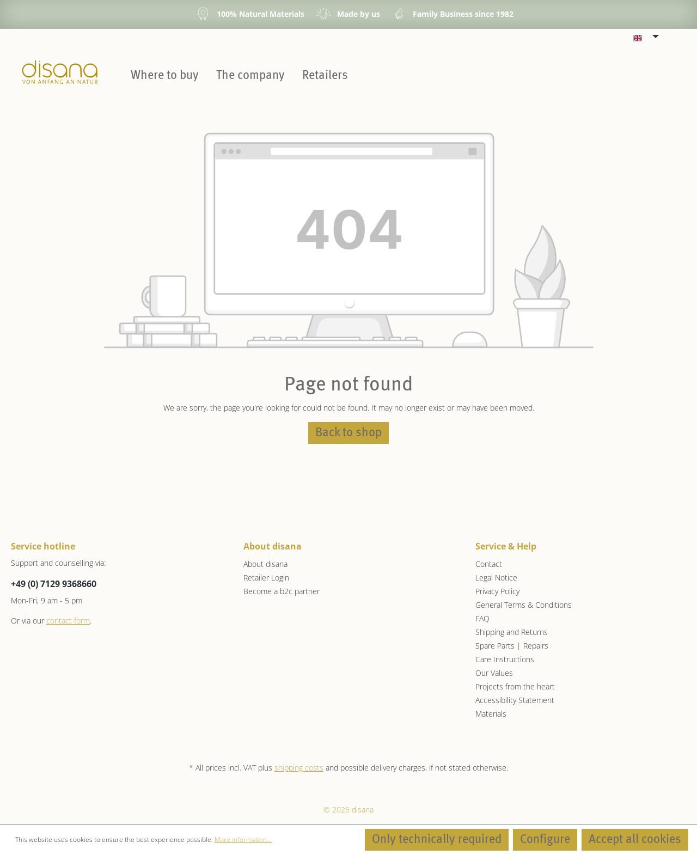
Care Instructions (504, 659)
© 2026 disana (348, 809)
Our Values (494, 673)
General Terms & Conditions (523, 605)
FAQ (482, 618)
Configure (545, 840)
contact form (68, 620)
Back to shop (348, 433)
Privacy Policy (497, 591)
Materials (490, 714)
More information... (243, 839)
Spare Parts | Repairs (511, 645)
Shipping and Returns (511, 632)
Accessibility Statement (514, 700)
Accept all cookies (635, 840)
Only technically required (437, 840)
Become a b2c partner (281, 591)
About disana (265, 564)
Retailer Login (266, 577)
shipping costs (298, 767)
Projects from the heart (515, 686)
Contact (488, 564)
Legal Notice (496, 577)
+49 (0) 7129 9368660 (53, 584)
